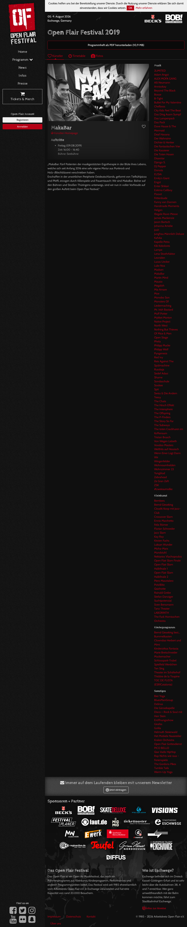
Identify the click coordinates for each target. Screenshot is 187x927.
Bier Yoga (159, 696)
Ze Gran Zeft (161, 481)
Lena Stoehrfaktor (164, 253)
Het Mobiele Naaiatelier (167, 736)
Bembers (159, 500)
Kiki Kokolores (162, 245)
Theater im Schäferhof (167, 672)
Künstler (55, 56)
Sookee (158, 385)
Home (22, 52)
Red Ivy (158, 357)
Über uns (55, 923)
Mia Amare (160, 289)
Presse (22, 84)
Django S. (159, 162)
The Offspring (162, 413)
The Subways (162, 425)
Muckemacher (162, 656)
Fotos (97, 56)
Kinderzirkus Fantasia (166, 648)
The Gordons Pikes (165, 764)
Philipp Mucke (162, 345)
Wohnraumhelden (164, 465)
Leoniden (159, 257)
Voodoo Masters (163, 445)
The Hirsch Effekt (164, 405)
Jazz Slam (160, 532)
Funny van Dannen (165, 202)
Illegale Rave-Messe (166, 214)
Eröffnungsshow (163, 720)
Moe (156, 293)
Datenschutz (73, 916)
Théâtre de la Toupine (167, 676)
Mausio (158, 281)
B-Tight (158, 98)
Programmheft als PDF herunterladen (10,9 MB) (116, 45)
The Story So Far (164, 421)
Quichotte (160, 588)
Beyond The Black (164, 90)
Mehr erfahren (144, 8)
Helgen (158, 210)
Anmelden (22, 126)
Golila (157, 728)
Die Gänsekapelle (164, 708)
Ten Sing (159, 668)
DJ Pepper (160, 166)
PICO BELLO (161, 748)
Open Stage (161, 337)
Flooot (158, 194)
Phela (157, 341)
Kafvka (158, 237)
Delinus (158, 704)
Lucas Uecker (162, 261)
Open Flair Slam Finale (167, 560)
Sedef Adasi (161, 373)
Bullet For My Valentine (167, 102)
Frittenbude (160, 198)
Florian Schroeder (164, 528)
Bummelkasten (163, 636)
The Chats (160, 401)
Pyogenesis (160, 353)
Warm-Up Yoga (163, 772)
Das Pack (159, 122)
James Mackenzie (164, 218)
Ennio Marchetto (164, 520)
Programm (22, 60)
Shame (158, 377)
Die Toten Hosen (164, 154)
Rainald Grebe (162, 592)
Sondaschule (161, 381)
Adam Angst (161, 74)
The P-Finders (162, 417)
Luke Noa (159, 265)
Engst (157, 182)
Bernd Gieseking (163, 504)
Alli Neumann (162, 82)
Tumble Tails (161, 768)
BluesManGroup (163, 700)
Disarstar (159, 158)
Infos (22, 76)
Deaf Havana (162, 134)
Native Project (162, 321)
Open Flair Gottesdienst (168, 744)
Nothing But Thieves (166, 329)
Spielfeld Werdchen (165, 664)
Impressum (54, 916)
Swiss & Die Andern (165, 393)
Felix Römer (161, 524)
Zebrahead (160, 477)
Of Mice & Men (162, 333)
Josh (156, 230)
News (22, 68)
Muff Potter (160, 313)
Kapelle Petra (162, 241)
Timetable (76, 56)
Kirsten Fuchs (161, 540)
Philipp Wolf (161, 349)
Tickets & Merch (22, 96)
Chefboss (159, 106)
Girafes (158, 724)
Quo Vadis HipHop (165, 752)
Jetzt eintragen (116, 789)
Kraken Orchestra (164, 740)
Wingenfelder (162, 461)
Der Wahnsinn (162, 138)
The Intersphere (163, 409)
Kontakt (91, 916)
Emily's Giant (161, 178)
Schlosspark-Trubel (165, 660)
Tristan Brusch (162, 437)
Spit (156, 389)
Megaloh (159, 285)
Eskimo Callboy (163, 190)
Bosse (157, 94)
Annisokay (160, 86)
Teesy (157, 397)
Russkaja (159, 369)
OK (130, 8)
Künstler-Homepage (64, 133)
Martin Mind (161, 277)
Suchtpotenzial (163, 600)
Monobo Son (162, 297)
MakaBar (159, 273)
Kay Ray (159, 536)
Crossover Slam (163, 516)
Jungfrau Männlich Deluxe (169, 234)
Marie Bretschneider (165, 652)
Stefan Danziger (163, 596)
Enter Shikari (161, 186)
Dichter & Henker (164, 142)
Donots (158, 170)
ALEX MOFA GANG (165, 78)
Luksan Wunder (163, 544)
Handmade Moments (166, 206)
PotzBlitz (159, 584)
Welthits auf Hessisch (166, 449)
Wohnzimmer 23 (164, 469)
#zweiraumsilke (163, 489)
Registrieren (23, 119)
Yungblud (159, 473)
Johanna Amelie (163, 226)
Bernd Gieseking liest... (167, 632)
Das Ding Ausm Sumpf (167, 114)
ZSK (156, 485)
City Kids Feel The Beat (167, 110)
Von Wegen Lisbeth (165, 441)
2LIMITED (160, 70)
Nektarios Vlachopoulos (168, 556)
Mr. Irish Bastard (163, 309)
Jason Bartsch (162, 222)
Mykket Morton (163, 317)
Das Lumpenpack (164, 118)
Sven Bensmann (164, 604)
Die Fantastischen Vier (167, 146)
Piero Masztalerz (164, 580)
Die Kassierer (161, 150)
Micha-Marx (161, 548)
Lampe (158, 249)
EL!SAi (158, 174)
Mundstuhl (160, 552)
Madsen (158, 269)
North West (160, 325)
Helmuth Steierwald (165, 732)
